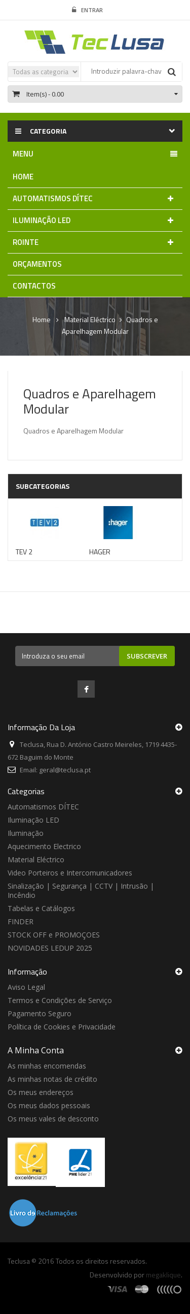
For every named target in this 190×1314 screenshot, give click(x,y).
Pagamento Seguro (39, 1013)
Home (41, 319)
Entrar (87, 10)
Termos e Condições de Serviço (60, 1000)
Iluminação (26, 833)
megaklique (163, 1274)
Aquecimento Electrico (44, 846)
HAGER (99, 551)
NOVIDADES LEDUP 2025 (50, 948)
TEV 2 (24, 551)
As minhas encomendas (47, 1066)
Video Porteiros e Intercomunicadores (70, 873)
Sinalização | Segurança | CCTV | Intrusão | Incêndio (81, 890)
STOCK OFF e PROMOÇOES (54, 935)
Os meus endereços (40, 1092)
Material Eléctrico (36, 859)
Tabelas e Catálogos (41, 908)
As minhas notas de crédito (52, 1079)
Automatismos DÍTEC (43, 806)
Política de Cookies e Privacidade (62, 1026)
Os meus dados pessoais (49, 1105)
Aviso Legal (26, 987)
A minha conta (36, 1050)
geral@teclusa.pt (65, 769)
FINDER (20, 921)
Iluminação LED (33, 820)
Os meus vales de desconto (53, 1118)
